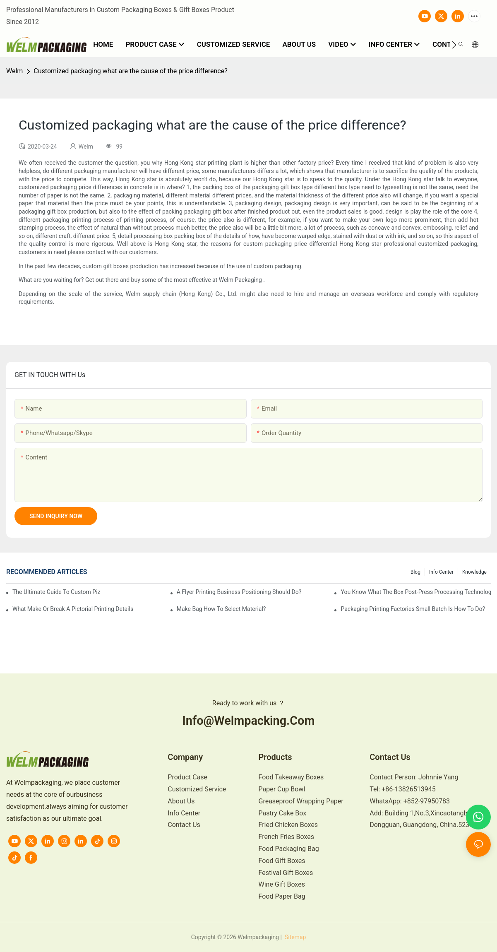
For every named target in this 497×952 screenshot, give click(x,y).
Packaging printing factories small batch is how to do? (413, 609)
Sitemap (294, 937)
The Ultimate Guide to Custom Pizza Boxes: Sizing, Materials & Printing (56, 592)
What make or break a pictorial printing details (72, 609)
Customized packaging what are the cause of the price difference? (130, 71)
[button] (454, 44)
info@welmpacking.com (248, 721)
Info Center (441, 572)
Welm (14, 71)
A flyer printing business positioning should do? (239, 592)
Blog (415, 572)
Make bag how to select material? (221, 609)
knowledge (474, 572)
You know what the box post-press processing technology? (416, 592)
